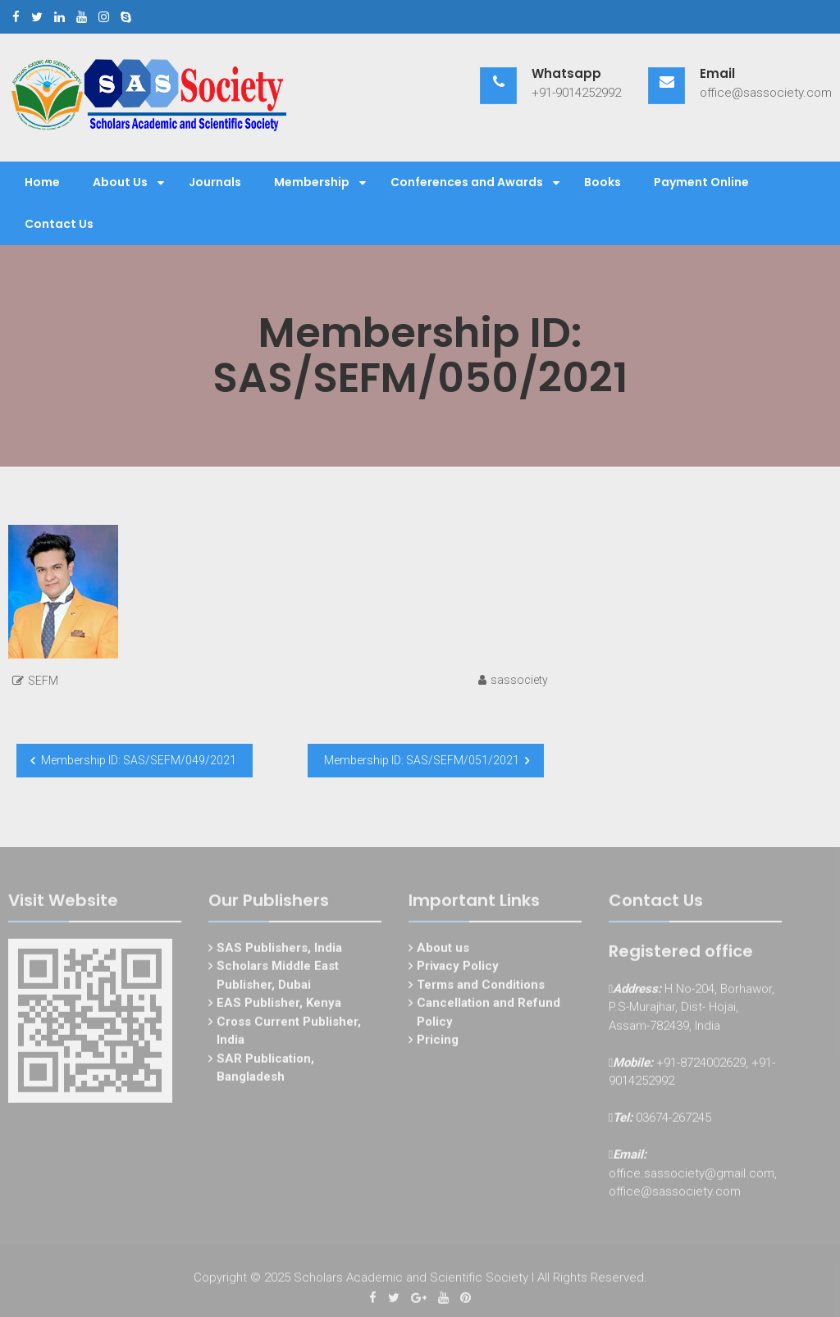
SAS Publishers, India (279, 949)
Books (602, 182)
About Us (120, 182)
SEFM (43, 680)
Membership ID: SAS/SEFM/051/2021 (421, 760)
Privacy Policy (458, 968)
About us (443, 949)
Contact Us (59, 224)
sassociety (519, 679)
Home (42, 182)
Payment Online (701, 182)
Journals (215, 182)
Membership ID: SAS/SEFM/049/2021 (138, 760)
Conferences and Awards (466, 182)
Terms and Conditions (481, 986)
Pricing (438, 1042)
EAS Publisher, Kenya (279, 1005)
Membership (311, 182)
